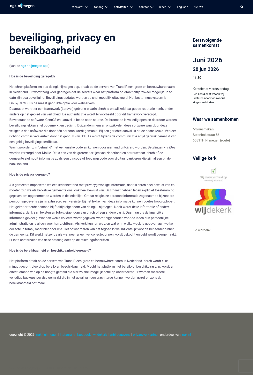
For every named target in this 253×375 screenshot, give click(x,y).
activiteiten (121, 7)
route (225, 140)
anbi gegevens (119, 335)
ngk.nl (186, 335)
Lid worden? (201, 230)
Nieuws (198, 7)
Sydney (85, 368)
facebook (84, 335)
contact (144, 7)
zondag (98, 7)
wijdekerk (100, 335)
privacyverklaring (145, 335)
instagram (67, 335)
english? (182, 7)
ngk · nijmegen (46, 335)
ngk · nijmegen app (35, 66)
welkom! (77, 7)
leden (162, 7)
